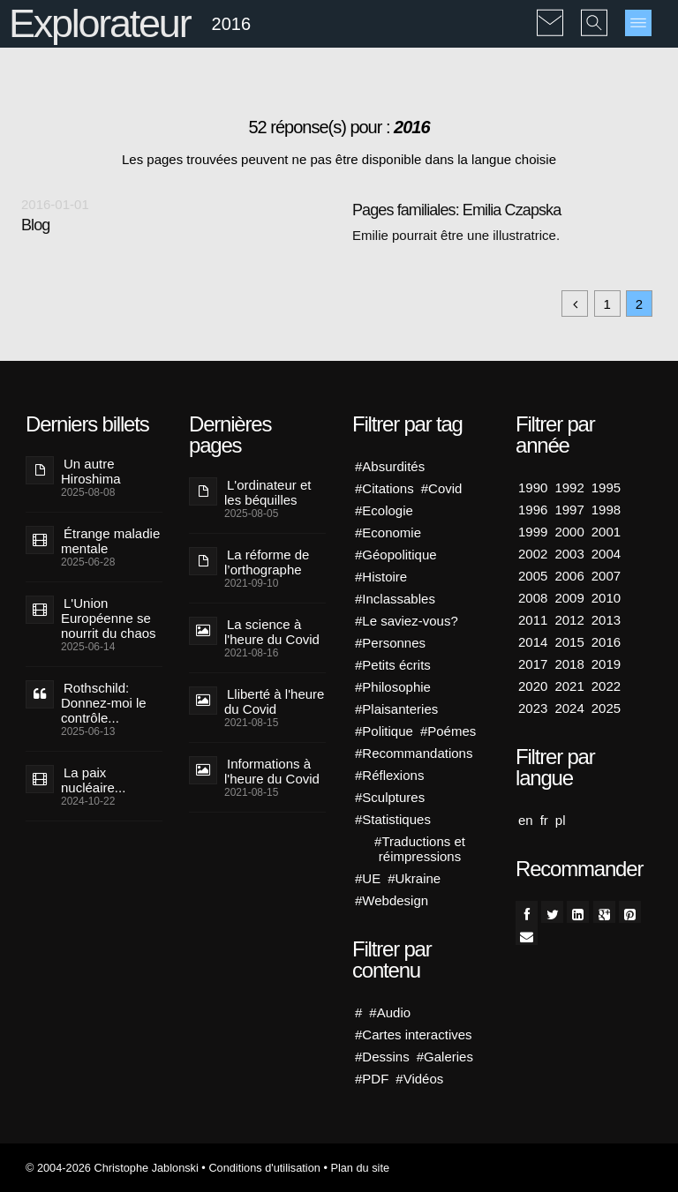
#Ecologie (384, 510)
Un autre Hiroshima (91, 471)
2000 (569, 531)
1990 (532, 487)
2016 (606, 641)
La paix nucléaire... (93, 780)
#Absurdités (390, 466)
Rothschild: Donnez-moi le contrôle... (104, 702)
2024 (569, 708)
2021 (569, 685)
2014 (532, 641)
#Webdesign (391, 900)
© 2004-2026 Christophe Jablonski (112, 1167)
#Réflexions (389, 775)
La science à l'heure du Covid (272, 632)
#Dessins (382, 1056)
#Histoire (381, 576)
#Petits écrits (393, 664)
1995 (606, 487)
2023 (532, 708)
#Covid (442, 488)
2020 (532, 685)
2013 (606, 619)
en (525, 820)
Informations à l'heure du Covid (272, 771)
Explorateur (99, 23)
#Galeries (445, 1056)
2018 (569, 663)
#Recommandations (413, 753)
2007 (606, 575)
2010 (606, 597)
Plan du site (359, 1167)
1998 (606, 509)
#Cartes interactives (413, 1034)
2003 (569, 553)
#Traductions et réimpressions (419, 849)
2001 (606, 531)
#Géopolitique (396, 554)
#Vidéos (419, 1078)
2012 (569, 619)
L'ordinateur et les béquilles (267, 492)
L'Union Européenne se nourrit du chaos (108, 618)
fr (544, 820)
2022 (606, 685)
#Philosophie (393, 686)
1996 (532, 509)
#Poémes (448, 730)
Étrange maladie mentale (110, 541)
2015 (569, 641)
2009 (569, 597)
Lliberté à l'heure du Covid (274, 701)
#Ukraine (414, 878)
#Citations (384, 488)
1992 (569, 487)
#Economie (388, 532)
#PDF (371, 1078)
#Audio (390, 1012)
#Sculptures (390, 797)
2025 (606, 708)
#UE (367, 878)
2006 (569, 575)
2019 (606, 663)
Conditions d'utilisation (264, 1167)
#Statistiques (393, 819)
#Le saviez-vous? (406, 620)
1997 (569, 509)
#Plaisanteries (396, 708)
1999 (532, 531)
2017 (532, 663)
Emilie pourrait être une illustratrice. (456, 235)
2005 (532, 575)
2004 (606, 553)
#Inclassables (395, 598)
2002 (532, 553)
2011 (532, 619)
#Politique (384, 730)
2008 (532, 597)
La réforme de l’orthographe (266, 562)
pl (560, 820)
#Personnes (390, 642)
